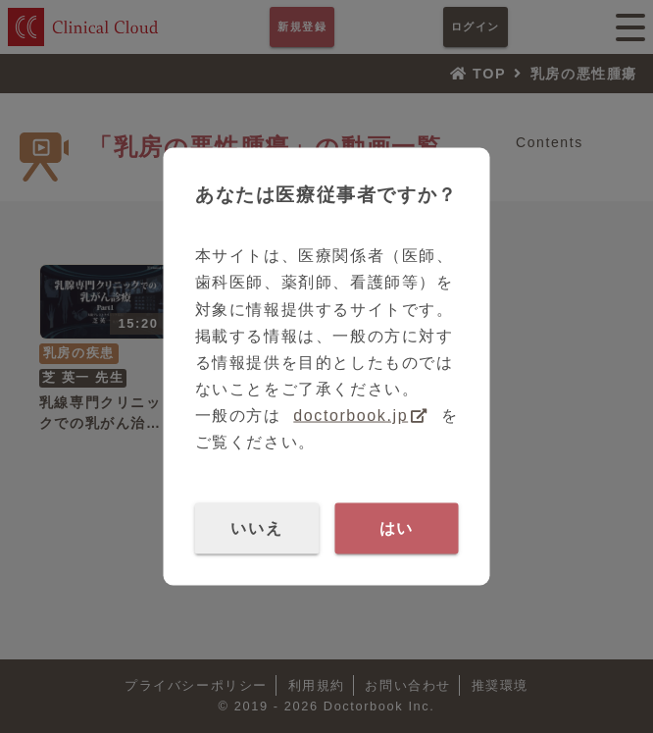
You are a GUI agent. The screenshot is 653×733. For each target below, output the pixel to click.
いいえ (256, 527)
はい (396, 527)
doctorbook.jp (350, 415)
